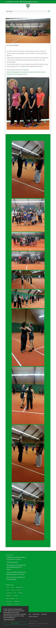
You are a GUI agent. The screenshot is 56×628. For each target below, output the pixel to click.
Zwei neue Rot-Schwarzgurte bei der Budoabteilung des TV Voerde (16, 567)
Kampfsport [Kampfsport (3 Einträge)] (9, 592)
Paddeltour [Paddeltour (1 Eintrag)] (9, 595)
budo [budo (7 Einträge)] (7, 587)
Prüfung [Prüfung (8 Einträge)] (15, 595)
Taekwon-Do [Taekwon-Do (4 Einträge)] (9, 601)
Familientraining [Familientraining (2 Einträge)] (19, 587)
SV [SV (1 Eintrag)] (17, 598)
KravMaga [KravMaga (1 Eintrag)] (20, 592)
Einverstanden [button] (14, 623)
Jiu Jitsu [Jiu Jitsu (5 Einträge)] (19, 590)
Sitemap (43, 614)
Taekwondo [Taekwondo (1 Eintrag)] (17, 601)
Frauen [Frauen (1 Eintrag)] (8, 590)
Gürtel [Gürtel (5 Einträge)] (13, 590)
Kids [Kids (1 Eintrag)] (15, 592)
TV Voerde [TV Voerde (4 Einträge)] (16, 604)
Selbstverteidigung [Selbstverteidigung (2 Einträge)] (10, 598)
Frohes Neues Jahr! (12, 562)
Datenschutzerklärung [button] (9, 619)
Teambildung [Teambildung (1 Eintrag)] (9, 604)
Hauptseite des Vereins (31, 616)
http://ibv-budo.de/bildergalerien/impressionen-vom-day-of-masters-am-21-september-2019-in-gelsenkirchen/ (26, 72)
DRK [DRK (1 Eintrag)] (12, 587)
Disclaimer (36, 614)
